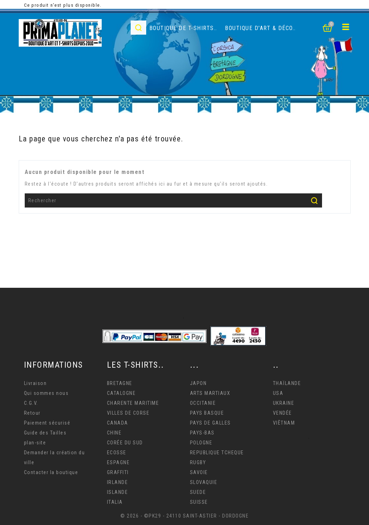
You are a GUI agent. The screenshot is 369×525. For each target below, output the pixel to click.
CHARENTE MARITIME (133, 403)
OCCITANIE (203, 403)
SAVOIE (199, 472)
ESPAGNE (118, 462)
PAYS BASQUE (207, 413)
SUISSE (199, 502)
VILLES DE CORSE (128, 413)
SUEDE (198, 492)
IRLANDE (117, 482)
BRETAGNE (119, 383)
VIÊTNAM (284, 423)
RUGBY (198, 462)
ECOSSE (116, 452)
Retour (32, 413)
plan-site (35, 442)
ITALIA (115, 502)
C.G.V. (31, 403)
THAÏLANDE (287, 383)
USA (278, 393)
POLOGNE (201, 442)
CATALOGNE (121, 393)
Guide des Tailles (45, 433)
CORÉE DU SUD (125, 442)
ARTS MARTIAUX (210, 393)
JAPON (198, 383)
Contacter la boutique (51, 472)
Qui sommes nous (46, 393)
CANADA (117, 423)
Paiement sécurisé (47, 423)
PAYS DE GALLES (210, 423)
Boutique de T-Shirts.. (183, 28)
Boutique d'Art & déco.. (260, 28)
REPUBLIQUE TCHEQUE (217, 452)
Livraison (35, 383)
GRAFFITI (118, 472)
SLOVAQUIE (204, 482)
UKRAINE (283, 403)
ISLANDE (117, 492)
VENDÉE (282, 413)
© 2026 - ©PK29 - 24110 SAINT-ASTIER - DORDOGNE (184, 516)
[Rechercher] (173, 200)
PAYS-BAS (202, 433)
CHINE (114, 433)
